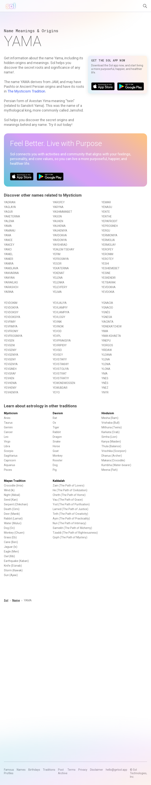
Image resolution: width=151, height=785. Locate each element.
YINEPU (106, 340)
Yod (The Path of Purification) (71, 504)
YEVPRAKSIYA (62, 340)
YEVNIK (57, 321)
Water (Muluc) (12, 523)
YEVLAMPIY (60, 307)
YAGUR (8, 211)
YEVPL (57, 335)
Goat (56, 450)
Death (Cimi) (11, 509)
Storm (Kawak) (13, 570)
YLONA (105, 368)
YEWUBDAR (60, 387)
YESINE (105, 273)
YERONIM (107, 254)
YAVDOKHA (60, 235)
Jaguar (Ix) (10, 546)
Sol (6, 600)
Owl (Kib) (9, 556)
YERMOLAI (108, 240)
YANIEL (8, 254)
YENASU (106, 207)
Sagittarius (10, 455)
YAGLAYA (10, 207)
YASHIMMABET (62, 211)
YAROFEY (59, 202)
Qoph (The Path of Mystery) (70, 537)
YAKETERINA (12, 216)
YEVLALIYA (60, 302)
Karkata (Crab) (110, 432)
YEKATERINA (61, 268)
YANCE (8, 240)
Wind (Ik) (9, 490)
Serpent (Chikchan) (16, 504)
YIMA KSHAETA (111, 335)
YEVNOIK (58, 326)
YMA (104, 373)
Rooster (58, 460)
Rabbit (57, 432)
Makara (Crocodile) (113, 460)
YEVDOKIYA (11, 307)
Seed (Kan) (11, 499)
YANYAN (9, 277)
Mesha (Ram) (109, 418)
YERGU (105, 230)
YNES (104, 378)
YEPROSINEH (109, 225)
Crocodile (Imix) (13, 485)
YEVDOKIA (107, 291)
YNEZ (104, 387)
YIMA (104, 331)
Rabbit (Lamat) (13, 518)
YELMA (57, 291)
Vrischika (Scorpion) (113, 450)
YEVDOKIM (10, 302)
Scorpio (8, 450)
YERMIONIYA (109, 235)
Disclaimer (96, 769)
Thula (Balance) (111, 446)
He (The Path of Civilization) (70, 490)
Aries (7, 418)
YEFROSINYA (61, 258)
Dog (55, 465)
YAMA (8, 225)
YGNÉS (105, 312)
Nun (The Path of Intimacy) (69, 523)
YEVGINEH (10, 368)
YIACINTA (107, 321)
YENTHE (106, 216)
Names (21, 769)
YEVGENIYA (11, 354)
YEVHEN (9, 378)
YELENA (58, 277)
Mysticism (11, 413)
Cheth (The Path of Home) (69, 494)
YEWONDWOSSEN (64, 383)
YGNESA (106, 317)
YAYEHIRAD (60, 244)
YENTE (105, 211)
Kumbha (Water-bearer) (116, 465)
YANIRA (9, 263)
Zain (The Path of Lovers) (68, 485)
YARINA (9, 291)
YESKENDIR (108, 277)
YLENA (105, 359)
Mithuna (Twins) (111, 427)
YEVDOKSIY (11, 312)
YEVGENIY (10, 350)
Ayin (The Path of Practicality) (71, 518)
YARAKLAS (11, 282)
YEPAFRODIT (109, 221)
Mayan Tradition (15, 480)
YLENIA (105, 364)
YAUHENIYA (60, 230)
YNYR (105, 392)
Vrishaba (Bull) (110, 422)
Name (16, 600)
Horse (56, 446)
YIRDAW (106, 350)
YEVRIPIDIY (60, 345)
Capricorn (10, 460)
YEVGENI (9, 345)
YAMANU (9, 230)
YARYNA (58, 207)
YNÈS (104, 383)
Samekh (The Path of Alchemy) (72, 527)
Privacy (82, 769)
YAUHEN (58, 221)
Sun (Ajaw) (11, 575)
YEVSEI (57, 350)
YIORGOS (107, 345)
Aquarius (9, 465)
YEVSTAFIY (60, 359)
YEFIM (56, 254)
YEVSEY (58, 354)
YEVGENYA (11, 364)
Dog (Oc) (9, 527)
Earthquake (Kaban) (16, 560)
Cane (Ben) (11, 542)
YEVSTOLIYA (61, 368)
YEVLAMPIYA (61, 312)
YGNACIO (107, 307)
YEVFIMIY (10, 321)
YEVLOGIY (59, 317)
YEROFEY (107, 249)
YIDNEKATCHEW (111, 326)
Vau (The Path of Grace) (68, 499)
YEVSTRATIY (61, 378)
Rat (55, 418)
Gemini (8, 427)
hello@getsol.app (116, 769)
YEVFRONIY (11, 331)
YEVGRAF (10, 373)
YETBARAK (108, 282)
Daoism (58, 413)
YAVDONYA (60, 240)
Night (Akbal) (12, 494)
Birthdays (34, 769)
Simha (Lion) (109, 436)
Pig (55, 469)
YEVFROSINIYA (13, 335)
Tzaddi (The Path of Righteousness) (75, 532)
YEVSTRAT (60, 373)
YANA (7, 235)
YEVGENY (10, 359)
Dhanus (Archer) (111, 455)
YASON (57, 216)
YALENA (9, 221)
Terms (71, 769)
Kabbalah (59, 480)
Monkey (58, 455)
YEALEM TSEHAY (63, 249)
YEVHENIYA (11, 392)
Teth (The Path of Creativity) (70, 513)
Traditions (49, 769)
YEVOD (57, 331)
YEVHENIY (10, 387)
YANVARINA (11, 273)
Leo (6, 436)
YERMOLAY (108, 244)
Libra (7, 446)
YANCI (8, 249)
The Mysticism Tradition (26, 91)
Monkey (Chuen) (14, 532)
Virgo (7, 441)
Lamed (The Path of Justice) (70, 509)
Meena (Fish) (109, 469)
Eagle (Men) (11, 551)
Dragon (57, 436)
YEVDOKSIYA (12, 317)
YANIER (8, 258)
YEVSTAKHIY (61, 364)
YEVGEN (9, 340)
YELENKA (58, 282)
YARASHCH (11, 287)
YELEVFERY (60, 287)
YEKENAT (58, 273)
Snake (57, 441)
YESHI (105, 263)
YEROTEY (107, 258)
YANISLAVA (11, 268)
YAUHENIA (59, 225)
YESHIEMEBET (110, 268)
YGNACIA (107, 302)
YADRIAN (9, 202)
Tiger (56, 427)
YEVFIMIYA (10, 326)
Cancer (8, 432)
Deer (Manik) (12, 513)
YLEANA (106, 354)
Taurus (8, 422)
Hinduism (107, 413)
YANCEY (9, 244)
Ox (54, 422)
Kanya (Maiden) (111, 441)
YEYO (56, 392)
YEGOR (57, 263)
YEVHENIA (10, 383)
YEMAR (106, 202)
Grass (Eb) (10, 537)
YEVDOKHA (108, 287)
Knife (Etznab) (13, 565)
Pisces (8, 469)
